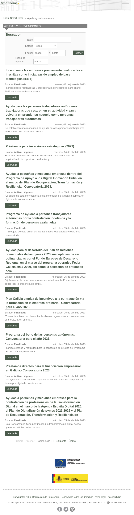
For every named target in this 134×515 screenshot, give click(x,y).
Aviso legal (100, 497)
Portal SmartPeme (13, 18)
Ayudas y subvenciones (40, 18)
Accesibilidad (114, 497)
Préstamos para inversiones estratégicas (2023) (40, 146)
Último (72, 440)
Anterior (30, 440)
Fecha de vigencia (20, 59)
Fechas (29, 52)
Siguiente (61, 440)
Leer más (12, 97)
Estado (28, 45)
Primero (19, 440)
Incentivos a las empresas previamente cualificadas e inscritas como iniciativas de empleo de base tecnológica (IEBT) (44, 74)
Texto (30, 39)
